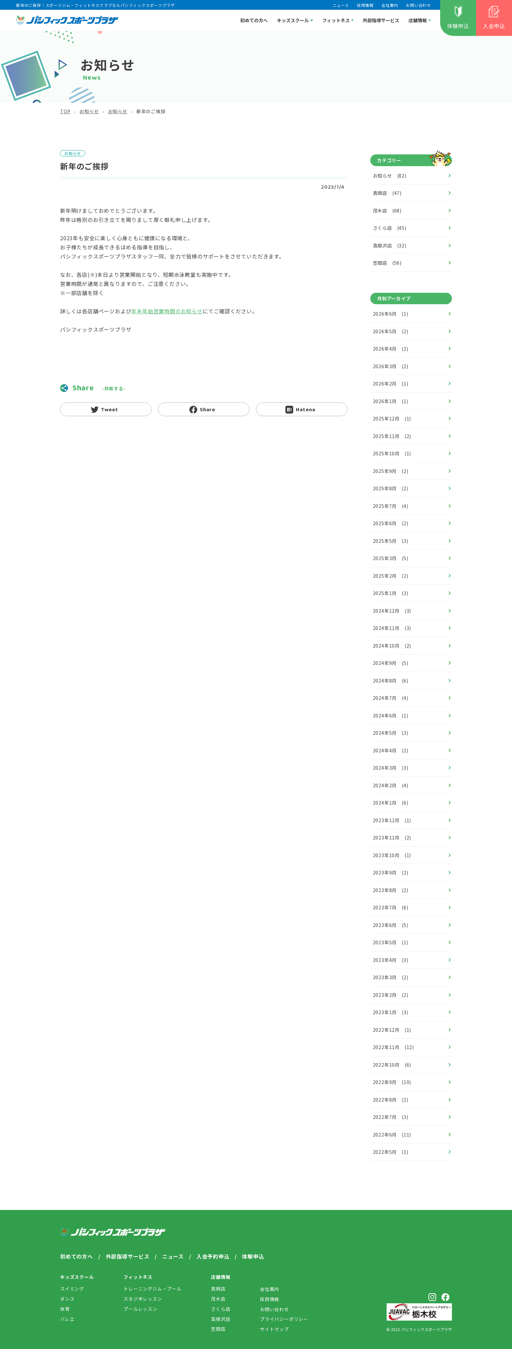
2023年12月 (392, 820)
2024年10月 (392, 645)
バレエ (67, 1319)
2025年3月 (390, 558)
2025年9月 (390, 471)
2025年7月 (390, 506)
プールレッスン (140, 1309)
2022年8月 (390, 1099)
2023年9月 (390, 872)
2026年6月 (390, 313)
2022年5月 (390, 1152)
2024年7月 (390, 698)
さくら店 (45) (390, 228)
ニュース (341, 5)
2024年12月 (392, 610)
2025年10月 (392, 453)
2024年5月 (390, 732)
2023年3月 (390, 977)
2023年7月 (390, 907)
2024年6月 (390, 715)
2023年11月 (392, 837)
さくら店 (220, 1309)
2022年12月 (392, 1030)
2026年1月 (390, 401)
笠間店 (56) (387, 262)
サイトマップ (274, 1329)
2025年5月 (390, 541)
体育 (65, 1309)
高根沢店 (220, 1319)
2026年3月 (390, 366)
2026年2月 (390, 383)
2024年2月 (390, 785)
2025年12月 (392, 418)
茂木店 (218, 1298)
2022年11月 (393, 1047)
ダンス (67, 1298)
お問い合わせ (418, 5)
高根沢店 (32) (390, 245)
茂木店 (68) (387, 210)
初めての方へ (254, 20)
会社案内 (389, 5)
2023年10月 (392, 855)
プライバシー (284, 1319)
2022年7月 (390, 1117)
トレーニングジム (152, 1288)
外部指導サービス (381, 20)
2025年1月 (390, 593)
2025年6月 (390, 523)
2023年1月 (390, 1012)
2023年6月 (390, 925)
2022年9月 (392, 1082)
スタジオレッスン (142, 1298)
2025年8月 (390, 488)
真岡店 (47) (387, 193)
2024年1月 (390, 802)
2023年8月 (390, 890)
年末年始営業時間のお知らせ (166, 311)
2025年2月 (390, 576)
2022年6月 (392, 1134)
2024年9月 (390, 663)
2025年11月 (392, 436)
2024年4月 (390, 750)
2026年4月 (390, 348)
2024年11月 (392, 628)
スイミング (72, 1288)
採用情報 (365, 5)
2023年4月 (390, 960)
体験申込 (458, 26)
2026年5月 (390, 331)
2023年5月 (390, 942)
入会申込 (494, 26)
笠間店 (218, 1328)
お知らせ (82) (390, 175)
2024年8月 (390, 680)
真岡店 (218, 1288)
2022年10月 (392, 1064)
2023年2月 (390, 995)
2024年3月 (390, 767)
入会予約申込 (213, 1256)
